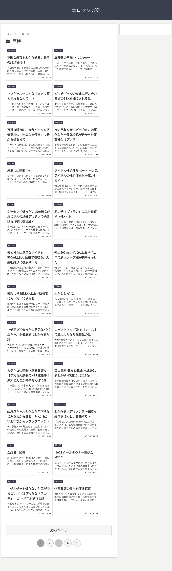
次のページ (58, 544)
